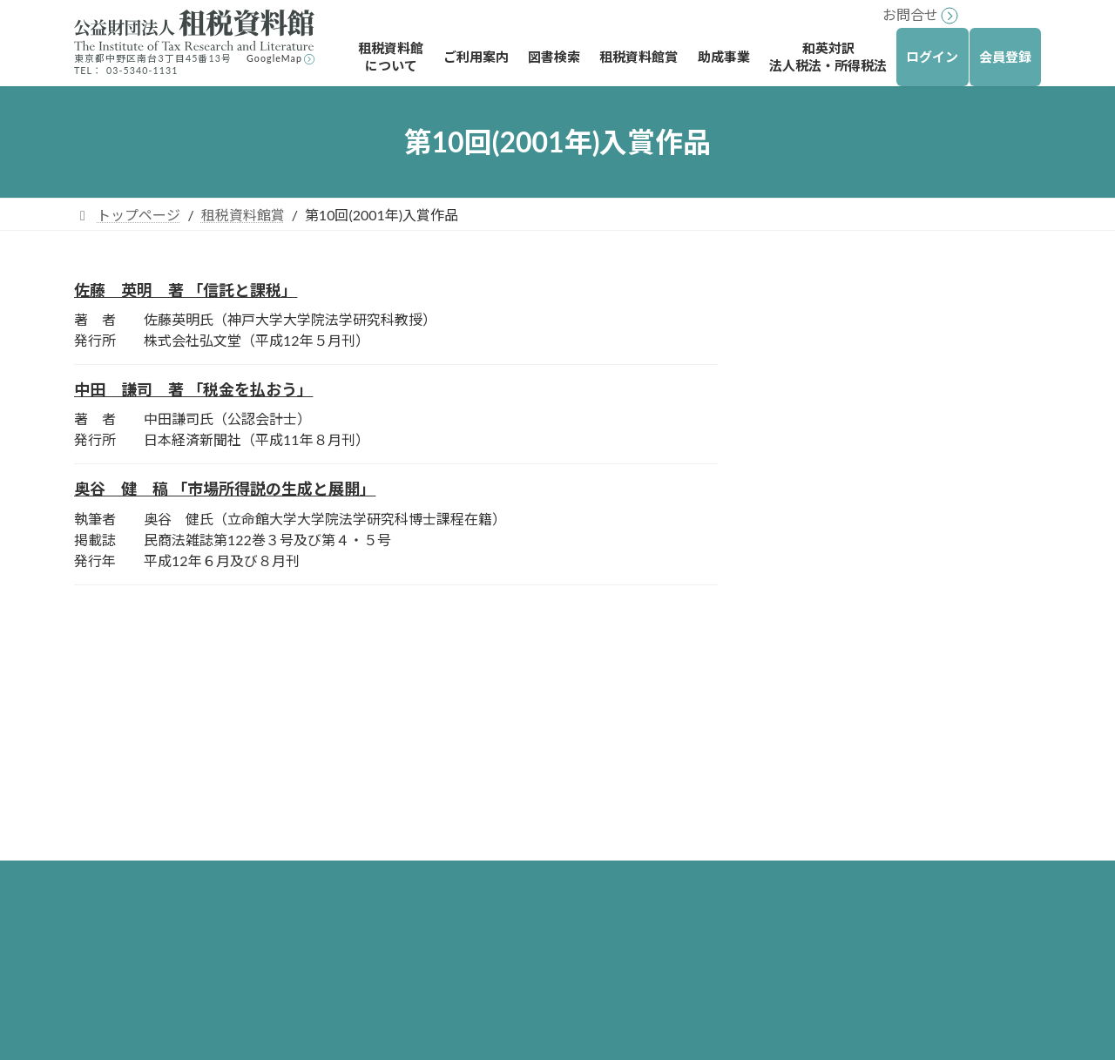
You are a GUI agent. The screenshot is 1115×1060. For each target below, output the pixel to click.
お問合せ (910, 14)
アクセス (460, 819)
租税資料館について (481, 728)
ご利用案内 (454, 759)
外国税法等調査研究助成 (840, 788)
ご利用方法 (468, 788)
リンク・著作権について (150, 805)
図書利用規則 (475, 909)
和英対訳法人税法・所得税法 (840, 900)
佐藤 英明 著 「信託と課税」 (185, 290)
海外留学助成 (806, 759)
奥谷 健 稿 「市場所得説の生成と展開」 (224, 488)
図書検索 (447, 939)
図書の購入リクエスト (502, 999)
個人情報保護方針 (130, 836)
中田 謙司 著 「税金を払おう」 (193, 389)
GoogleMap (274, 58)
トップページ (461, 698)
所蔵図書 (461, 849)
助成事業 (778, 728)
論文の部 (833, 403)
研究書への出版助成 (826, 819)
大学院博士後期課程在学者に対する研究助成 (896, 859)
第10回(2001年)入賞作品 (864, 332)
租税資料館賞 (821, 297)
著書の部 (833, 368)
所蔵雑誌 (461, 879)
